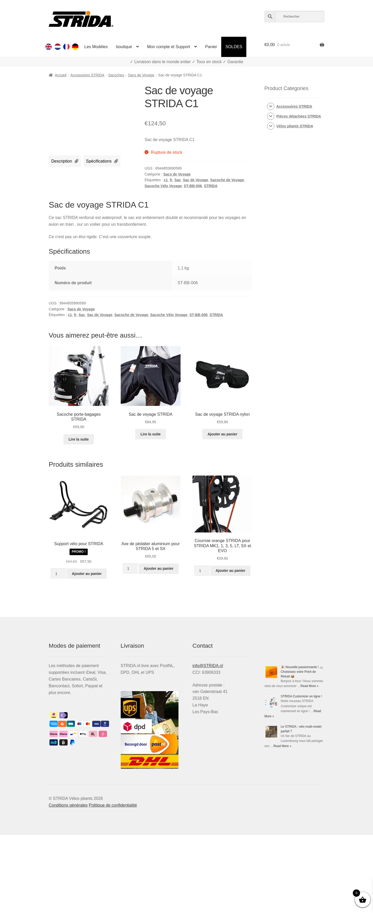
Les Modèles (96, 47)
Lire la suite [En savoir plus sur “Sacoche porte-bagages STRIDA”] (79, 439)
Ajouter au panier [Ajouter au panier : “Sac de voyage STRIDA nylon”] (222, 434)
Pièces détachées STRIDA (298, 116)
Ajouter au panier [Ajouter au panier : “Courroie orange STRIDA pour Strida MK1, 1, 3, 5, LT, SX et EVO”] (230, 570)
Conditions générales (68, 805)
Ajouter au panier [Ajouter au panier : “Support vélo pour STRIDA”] (87, 574)
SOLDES (233, 47)
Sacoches (116, 75)
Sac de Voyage (195, 180)
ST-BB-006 (193, 186)
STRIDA (210, 186)
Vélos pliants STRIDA (294, 126)
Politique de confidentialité (113, 805)
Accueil (61, 75)
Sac (177, 180)
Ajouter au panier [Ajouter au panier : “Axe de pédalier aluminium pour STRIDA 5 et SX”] (159, 568)
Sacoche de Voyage (227, 180)
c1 (166, 180)
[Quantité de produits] (58, 573)
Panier (211, 47)
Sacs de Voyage (141, 75)
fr (171, 180)
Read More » (309, 686)
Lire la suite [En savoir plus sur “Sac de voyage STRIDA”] (150, 434)
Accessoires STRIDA (87, 75)
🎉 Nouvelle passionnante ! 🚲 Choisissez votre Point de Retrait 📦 (302, 671)
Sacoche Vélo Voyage (163, 186)
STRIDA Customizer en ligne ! (301, 696)
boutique (124, 47)
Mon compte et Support (168, 47)
